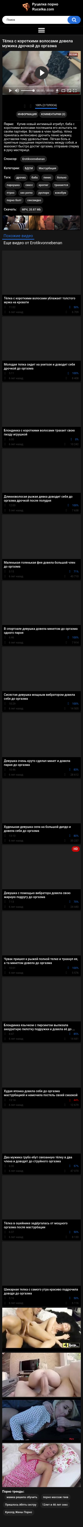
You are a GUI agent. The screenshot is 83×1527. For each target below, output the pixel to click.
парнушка (13, 185)
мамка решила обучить (22, 1497)
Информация (27, 114)
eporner (43, 185)
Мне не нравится (30, 106)
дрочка (21, 177)
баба (35, 177)
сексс (29, 185)
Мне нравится (24, 106)
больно (61, 177)
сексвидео (34, 200)
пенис (47, 177)
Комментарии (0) (53, 114)
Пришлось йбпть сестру (20, 1504)
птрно (11, 192)
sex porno (26, 192)
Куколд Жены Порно (18, 1512)
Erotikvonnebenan (33, 159)
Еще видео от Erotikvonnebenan (33, 242)
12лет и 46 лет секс (55, 1504)
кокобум (60, 192)
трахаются (61, 185)
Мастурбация (47, 168)
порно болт (14, 200)
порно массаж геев (55, 1497)
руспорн (44, 192)
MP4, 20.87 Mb (31, 209)
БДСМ (29, 168)
